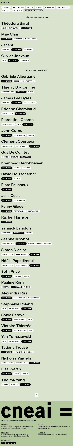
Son (19, 124)
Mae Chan (10, 34)
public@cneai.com (44, 434)
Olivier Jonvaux (15, 56)
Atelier (30, 7)
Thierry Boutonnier (18, 87)
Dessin (16, 81)
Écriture (5, 103)
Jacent (7, 45)
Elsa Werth (11, 369)
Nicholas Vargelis (16, 358)
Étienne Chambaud (18, 109)
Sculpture (27, 28)
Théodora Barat (15, 23)
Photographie (28, 81)
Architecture (18, 7)
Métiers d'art (30, 39)
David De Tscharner (18, 174)
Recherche (6, 233)
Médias (27, 287)
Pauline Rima (12, 282)
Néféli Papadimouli (18, 260)
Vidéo (30, 92)
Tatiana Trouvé (14, 347)
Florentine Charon (17, 119)
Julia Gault (10, 195)
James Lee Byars (16, 98)
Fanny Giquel (12, 206)
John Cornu (11, 130)
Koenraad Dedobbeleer (22, 163)
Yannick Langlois (16, 228)
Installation (14, 28)
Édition (31, 135)
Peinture (5, 50)
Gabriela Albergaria (18, 76)
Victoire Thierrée (16, 325)
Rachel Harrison (15, 217)
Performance (8, 92)
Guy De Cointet (15, 152)
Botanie (39, 7)
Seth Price (10, 271)
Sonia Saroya (12, 315)
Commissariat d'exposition (39, 244)
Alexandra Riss (14, 293)
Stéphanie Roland (17, 304)
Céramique (49, 7)
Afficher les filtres (33, 11)
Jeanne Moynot (15, 239)
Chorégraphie (63, 7)
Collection (17, 11)
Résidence (18, 39)
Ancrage (6, 7)
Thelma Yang (13, 380)
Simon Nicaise (13, 250)
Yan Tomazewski (16, 336)
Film (4, 28)
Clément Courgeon (18, 141)
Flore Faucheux (14, 184)
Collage (5, 11)
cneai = (5, 2)
